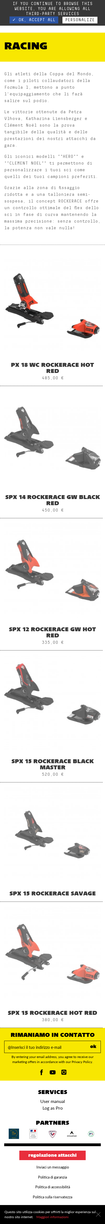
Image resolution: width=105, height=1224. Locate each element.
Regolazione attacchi (52, 1155)
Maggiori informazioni (52, 1217)
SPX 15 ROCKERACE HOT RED (52, 1013)
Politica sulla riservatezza (52, 1197)
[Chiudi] (98, 1214)
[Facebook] (41, 1073)
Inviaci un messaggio (52, 1167)
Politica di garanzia (52, 1177)
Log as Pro (53, 1107)
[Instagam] (63, 1073)
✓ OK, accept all (33, 20)
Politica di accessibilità (52, 1187)
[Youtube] (52, 1073)
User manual (52, 1101)
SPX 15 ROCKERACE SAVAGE (53, 894)
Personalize (80, 20)
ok (93, 1047)
